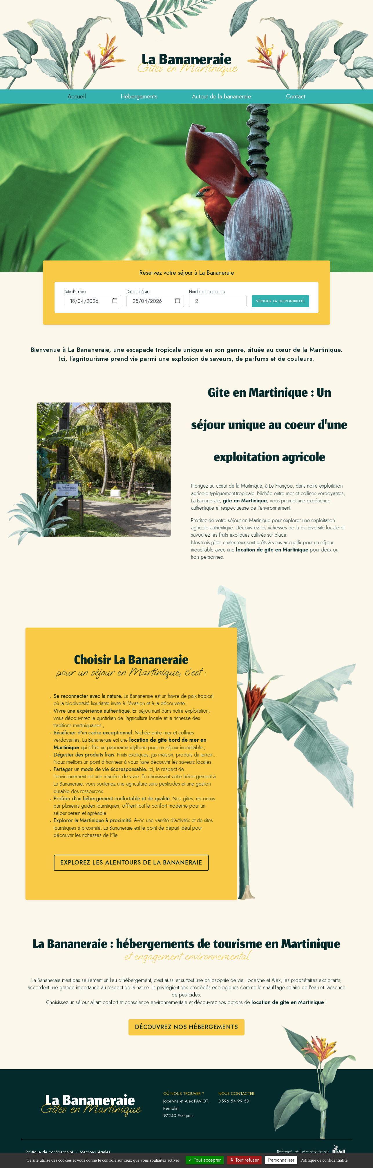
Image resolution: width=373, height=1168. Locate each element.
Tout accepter (205, 1160)
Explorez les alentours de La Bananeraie (103, 862)
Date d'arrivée (75, 292)
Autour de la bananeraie (221, 96)
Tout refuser (244, 1160)
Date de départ (137, 292)
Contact (295, 96)
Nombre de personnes (207, 292)
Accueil (77, 96)
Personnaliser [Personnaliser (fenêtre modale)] (281, 1160)
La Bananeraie (186, 64)
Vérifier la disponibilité (280, 301)
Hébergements (139, 96)
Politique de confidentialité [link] (323, 1160)
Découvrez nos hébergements (186, 1055)
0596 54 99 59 (233, 1129)
